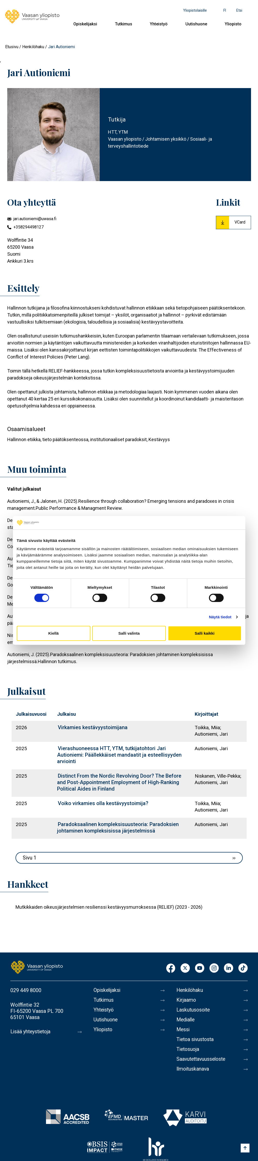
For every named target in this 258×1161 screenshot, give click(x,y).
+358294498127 (28, 227)
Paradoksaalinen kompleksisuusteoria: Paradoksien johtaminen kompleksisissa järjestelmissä (118, 827)
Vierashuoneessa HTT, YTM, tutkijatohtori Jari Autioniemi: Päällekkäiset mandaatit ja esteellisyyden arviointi (119, 754)
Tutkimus (123, 24)
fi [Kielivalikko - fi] (224, 10)
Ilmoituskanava (193, 1069)
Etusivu (11, 46)
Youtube (199, 968)
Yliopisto (233, 24)
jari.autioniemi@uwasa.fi (34, 218)
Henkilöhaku (33, 46)
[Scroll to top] (245, 1148)
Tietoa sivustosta (196, 1039)
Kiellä (53, 633)
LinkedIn (228, 968)
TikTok (243, 968)
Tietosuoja (188, 1049)
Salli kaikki (205, 633)
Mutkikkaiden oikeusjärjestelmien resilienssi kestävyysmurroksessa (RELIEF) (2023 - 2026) (108, 907)
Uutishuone (196, 24)
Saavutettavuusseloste (202, 1059)
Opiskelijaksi (85, 24)
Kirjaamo (186, 1000)
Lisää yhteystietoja (31, 1032)
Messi (183, 1030)
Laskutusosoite (193, 1010)
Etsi (239, 10)
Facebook (170, 968)
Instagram (214, 968)
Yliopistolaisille (195, 10)
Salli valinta (129, 633)
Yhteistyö (159, 24)
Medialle (186, 1020)
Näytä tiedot (220, 617)
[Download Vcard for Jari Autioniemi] (233, 222)
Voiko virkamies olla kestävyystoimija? (103, 803)
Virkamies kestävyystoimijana (93, 727)
